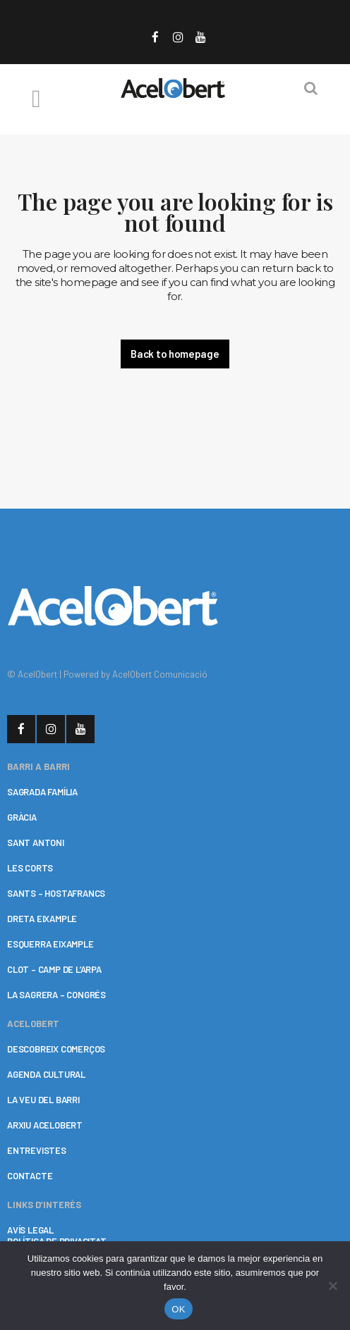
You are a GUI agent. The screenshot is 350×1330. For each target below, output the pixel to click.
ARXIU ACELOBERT (45, 1125)
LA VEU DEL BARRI (43, 1099)
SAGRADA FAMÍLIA (42, 791)
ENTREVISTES (36, 1150)
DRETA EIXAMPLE (42, 918)
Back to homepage (175, 353)
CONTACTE (29, 1175)
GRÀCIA (22, 817)
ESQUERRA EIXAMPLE (50, 944)
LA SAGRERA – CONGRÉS (56, 994)
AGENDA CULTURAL (46, 1074)
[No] (332, 1286)
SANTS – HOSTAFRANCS (56, 893)
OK (178, 1309)
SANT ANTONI (35, 842)
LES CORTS (30, 868)
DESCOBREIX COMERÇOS (56, 1049)
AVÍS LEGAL (30, 1230)
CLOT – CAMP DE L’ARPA (54, 969)
